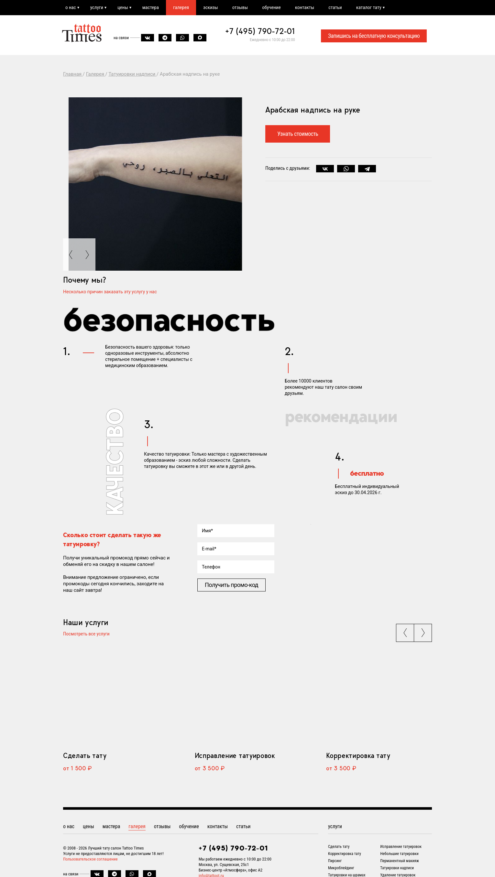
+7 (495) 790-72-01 (260, 31)
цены (122, 7)
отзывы (240, 7)
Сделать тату (84, 755)
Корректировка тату (358, 755)
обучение (271, 7)
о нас (70, 7)
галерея (181, 7)
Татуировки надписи (397, 868)
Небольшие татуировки (399, 853)
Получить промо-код (231, 584)
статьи (335, 7)
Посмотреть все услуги (86, 634)
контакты (304, 7)
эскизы (210, 7)
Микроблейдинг (341, 868)
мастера (150, 7)
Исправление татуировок (235, 755)
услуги (96, 7)
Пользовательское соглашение (90, 859)
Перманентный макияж (399, 861)
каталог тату (368, 7)
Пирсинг (335, 861)
